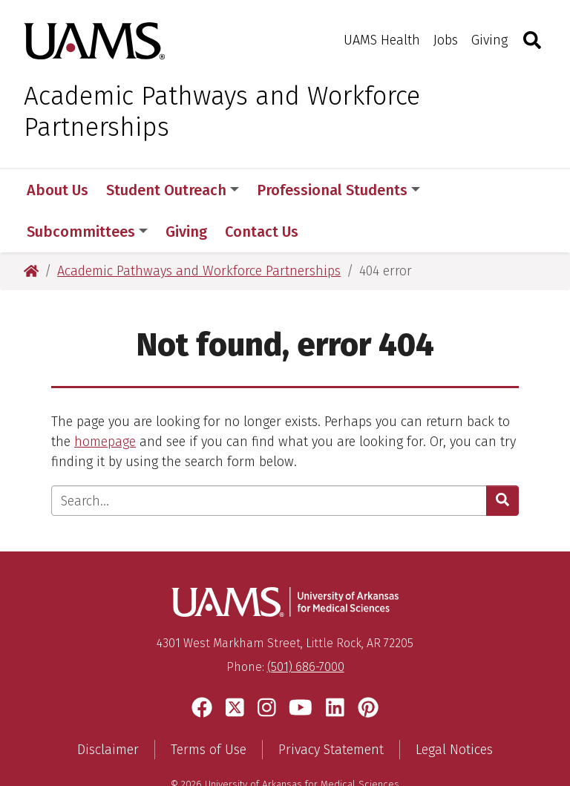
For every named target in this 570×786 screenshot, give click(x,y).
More (463, 190)
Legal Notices (454, 708)
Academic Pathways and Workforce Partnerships (222, 111)
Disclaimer (108, 708)
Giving (489, 40)
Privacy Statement (331, 708)
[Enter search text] (269, 459)
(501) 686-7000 (305, 625)
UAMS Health (382, 40)
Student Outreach (172, 190)
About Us (57, 190)
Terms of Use (208, 708)
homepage (105, 400)
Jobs (445, 40)
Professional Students (338, 190)
